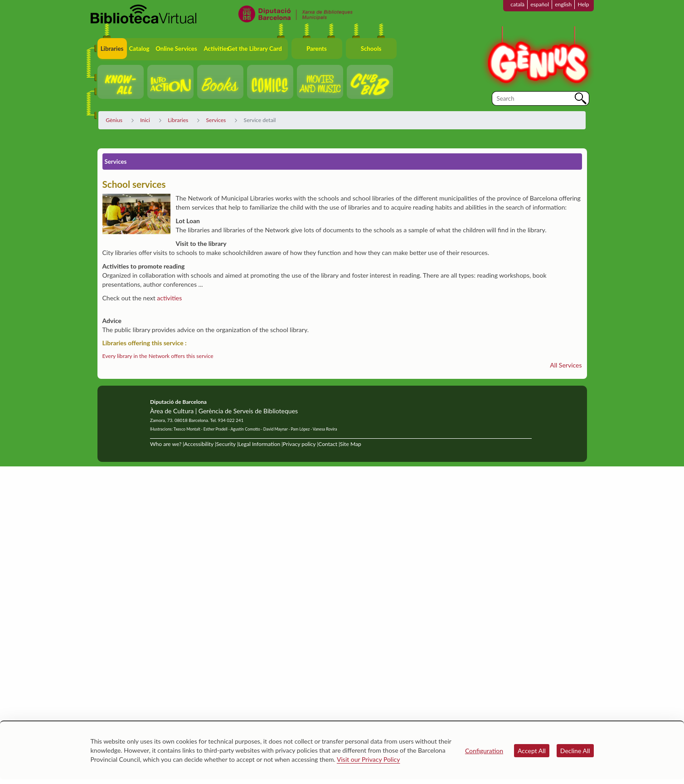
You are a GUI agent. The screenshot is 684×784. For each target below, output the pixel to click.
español (539, 4)
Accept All (532, 751)
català (517, 4)
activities (169, 298)
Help (583, 4)
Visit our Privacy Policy (368, 759)
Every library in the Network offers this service (157, 356)
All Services (566, 365)
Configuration (484, 751)
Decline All (575, 751)
